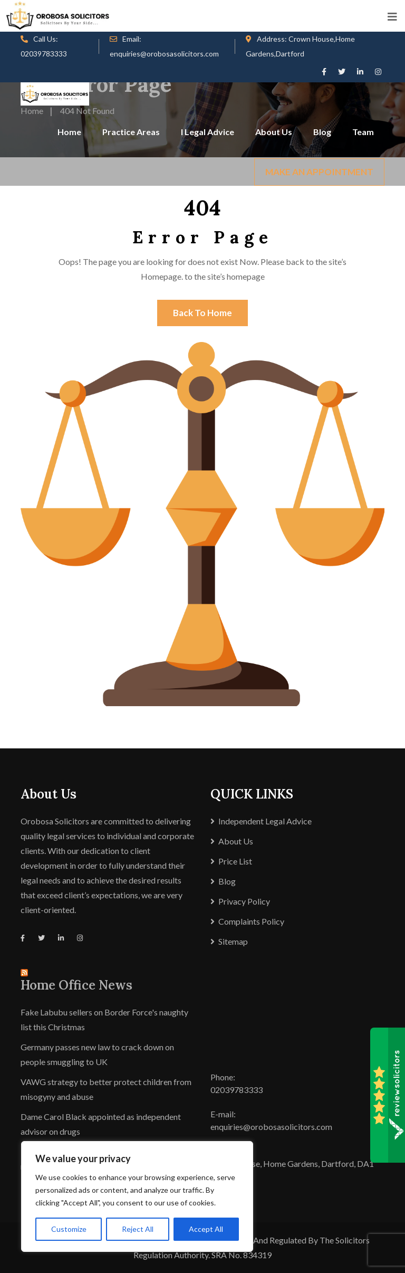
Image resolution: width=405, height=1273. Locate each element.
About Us (273, 132)
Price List (235, 861)
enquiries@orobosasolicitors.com (164, 53)
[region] (137, 1196)
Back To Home (202, 312)
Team (363, 132)
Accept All (206, 1228)
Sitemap (233, 941)
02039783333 (44, 53)
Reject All (137, 1228)
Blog (322, 132)
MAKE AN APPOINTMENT (319, 171)
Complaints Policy (251, 921)
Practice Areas (131, 132)
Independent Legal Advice (265, 821)
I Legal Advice (207, 132)
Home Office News (76, 985)
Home (69, 132)
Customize (68, 1228)
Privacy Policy (244, 901)
